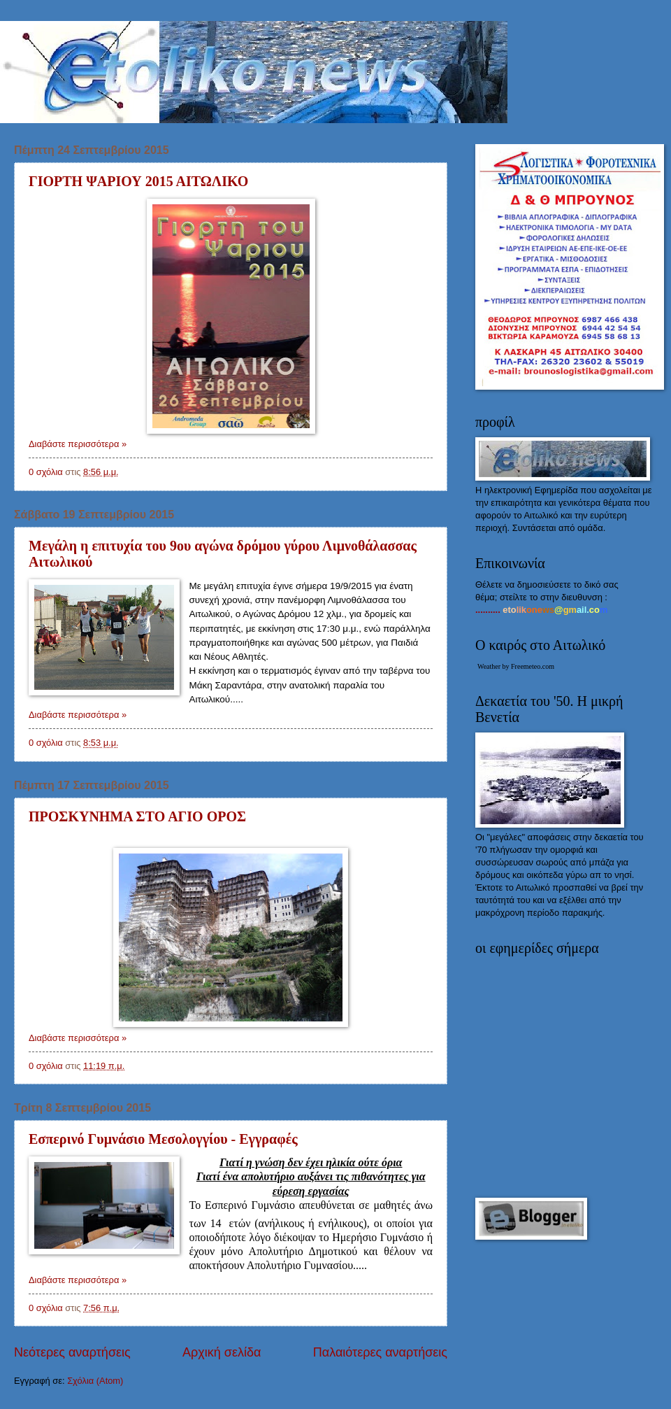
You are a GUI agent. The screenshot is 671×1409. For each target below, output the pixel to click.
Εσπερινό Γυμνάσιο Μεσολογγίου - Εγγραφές (163, 1139)
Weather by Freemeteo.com (515, 666)
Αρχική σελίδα (221, 1352)
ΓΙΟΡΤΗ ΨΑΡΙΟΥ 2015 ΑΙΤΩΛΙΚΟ (138, 181)
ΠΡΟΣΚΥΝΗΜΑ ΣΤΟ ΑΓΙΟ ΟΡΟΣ (137, 816)
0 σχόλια (46, 472)
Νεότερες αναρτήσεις (72, 1352)
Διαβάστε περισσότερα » (78, 444)
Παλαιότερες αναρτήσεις (380, 1352)
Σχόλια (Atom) (95, 1380)
